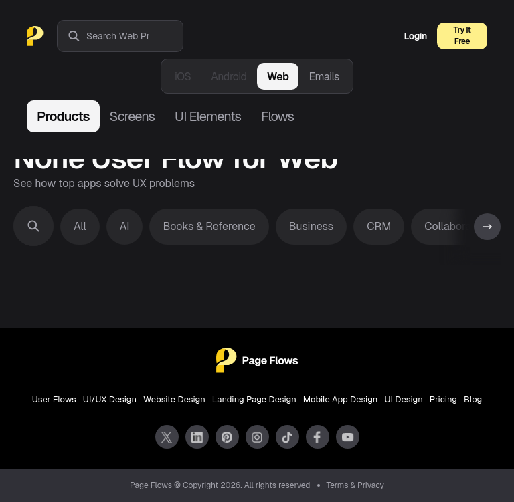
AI (125, 226)
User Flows (54, 399)
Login (415, 36)
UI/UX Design (110, 399)
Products (63, 116)
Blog (473, 399)
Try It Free (462, 36)
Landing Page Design (254, 399)
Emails (324, 77)
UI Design (403, 399)
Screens (132, 116)
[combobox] (134, 36)
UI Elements (208, 116)
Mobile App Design (340, 399)
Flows (277, 116)
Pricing (443, 399)
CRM (379, 226)
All (80, 226)
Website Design (174, 399)
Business (311, 226)
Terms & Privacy (356, 485)
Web (278, 77)
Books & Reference (209, 226)
